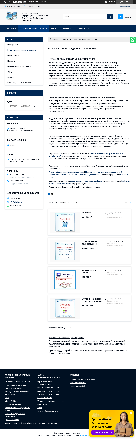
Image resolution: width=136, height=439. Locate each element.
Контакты (84, 28)
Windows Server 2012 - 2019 (48, 388)
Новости (11, 61)
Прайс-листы (13, 55)
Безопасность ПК (44, 398)
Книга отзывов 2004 (78, 386)
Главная (11, 28)
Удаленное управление (89, 175)
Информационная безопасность (63, 175)
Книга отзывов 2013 (78, 383)
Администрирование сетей (48, 391)
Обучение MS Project (13, 388)
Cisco (39, 408)
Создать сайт (33, 2)
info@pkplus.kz (16, 202)
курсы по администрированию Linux (86, 181)
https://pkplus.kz (16, 198)
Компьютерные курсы (32, 28)
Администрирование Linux (48, 394)
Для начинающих (12, 420)
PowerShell (87, 213)
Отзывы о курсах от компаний (82, 379)
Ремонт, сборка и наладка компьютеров (66, 172)
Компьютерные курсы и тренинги (21, 50)
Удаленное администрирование (50, 401)
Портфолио (68, 28)
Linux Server (42, 404)
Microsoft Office (11, 401)
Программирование (13, 404)
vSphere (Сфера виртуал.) (48, 411)
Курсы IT (57, 39)
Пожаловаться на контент (89, 435)
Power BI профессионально (16, 385)
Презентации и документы (19, 66)
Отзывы (10, 77)
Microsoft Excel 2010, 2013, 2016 (17, 382)
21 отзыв (111, 2)
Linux (7, 398)
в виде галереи (126, 202)
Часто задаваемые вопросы (19, 83)
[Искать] (110, 16)
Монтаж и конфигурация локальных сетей (103, 172)
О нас (54, 28)
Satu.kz (79, 433)
